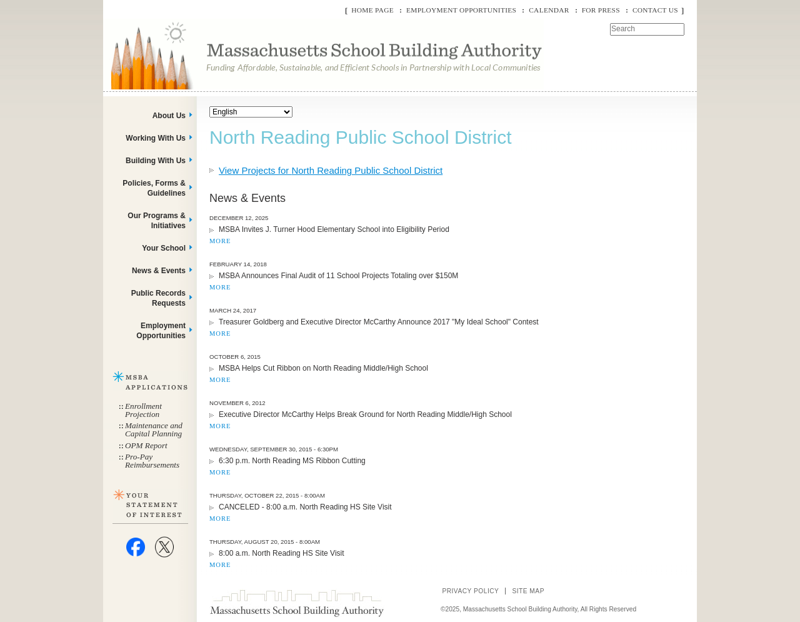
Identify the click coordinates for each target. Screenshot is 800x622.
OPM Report (146, 445)
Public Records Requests (158, 298)
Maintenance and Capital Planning (153, 429)
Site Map (528, 591)
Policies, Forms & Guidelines (154, 188)
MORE (220, 241)
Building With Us (156, 160)
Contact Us (655, 10)
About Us (169, 115)
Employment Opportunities (461, 10)
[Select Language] (250, 112)
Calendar (549, 10)
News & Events (159, 270)
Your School (164, 248)
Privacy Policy (470, 591)
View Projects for (330, 170)
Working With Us (156, 138)
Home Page (372, 10)
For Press (601, 10)
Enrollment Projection (143, 410)
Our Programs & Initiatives (157, 220)
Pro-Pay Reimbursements (152, 461)
